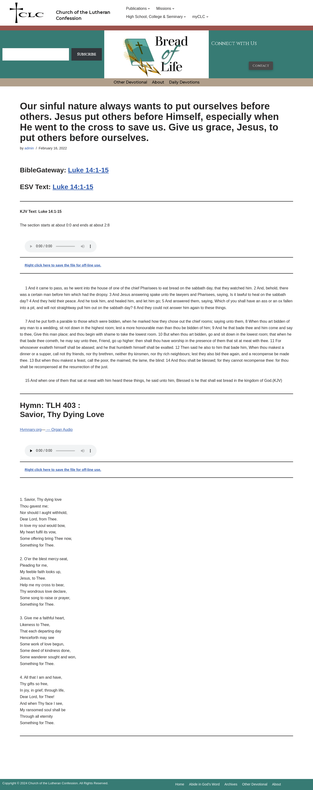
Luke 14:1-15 (88, 170)
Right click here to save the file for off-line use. (63, 265)
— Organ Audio (59, 430)
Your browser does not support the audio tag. (61, 246)
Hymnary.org (30, 430)
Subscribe (86, 54)
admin (29, 148)
